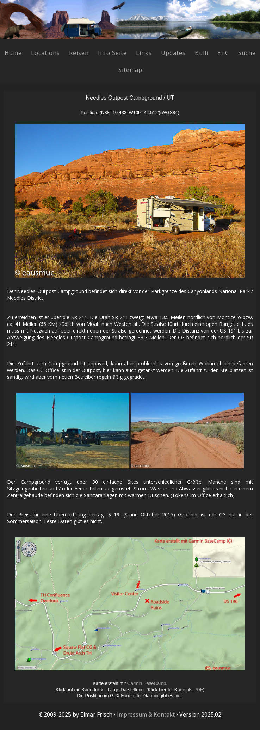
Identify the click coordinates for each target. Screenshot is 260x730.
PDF (198, 689)
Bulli (201, 53)
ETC (223, 53)
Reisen (79, 53)
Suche (247, 53)
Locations (45, 53)
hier (178, 695)
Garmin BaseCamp (146, 683)
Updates (173, 53)
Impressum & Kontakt (146, 714)
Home (13, 53)
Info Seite (112, 53)
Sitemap (130, 70)
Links (144, 53)
